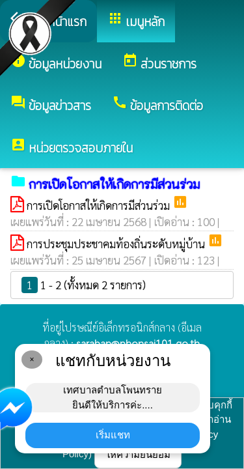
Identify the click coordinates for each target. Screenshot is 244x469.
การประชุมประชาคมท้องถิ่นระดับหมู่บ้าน (117, 243)
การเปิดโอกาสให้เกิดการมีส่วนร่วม (99, 205)
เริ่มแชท (113, 434)
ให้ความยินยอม (137, 454)
